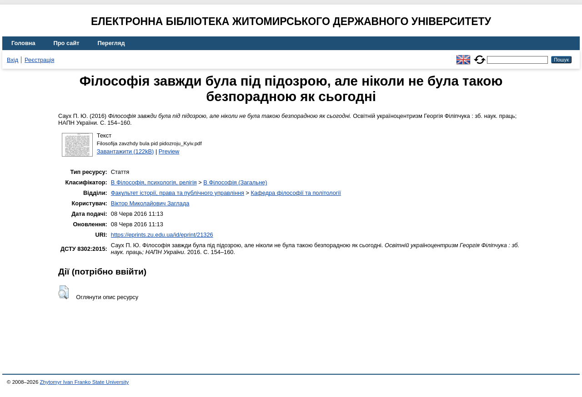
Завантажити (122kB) (125, 151)
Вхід (12, 59)
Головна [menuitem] (23, 43)
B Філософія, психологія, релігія (154, 182)
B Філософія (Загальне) (235, 182)
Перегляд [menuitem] (111, 43)
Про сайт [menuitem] (67, 43)
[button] (63, 292)
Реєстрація (39, 59)
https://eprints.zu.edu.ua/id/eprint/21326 (162, 234)
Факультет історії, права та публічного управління (177, 192)
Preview (169, 151)
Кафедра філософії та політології (296, 192)
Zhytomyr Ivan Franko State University (84, 382)
